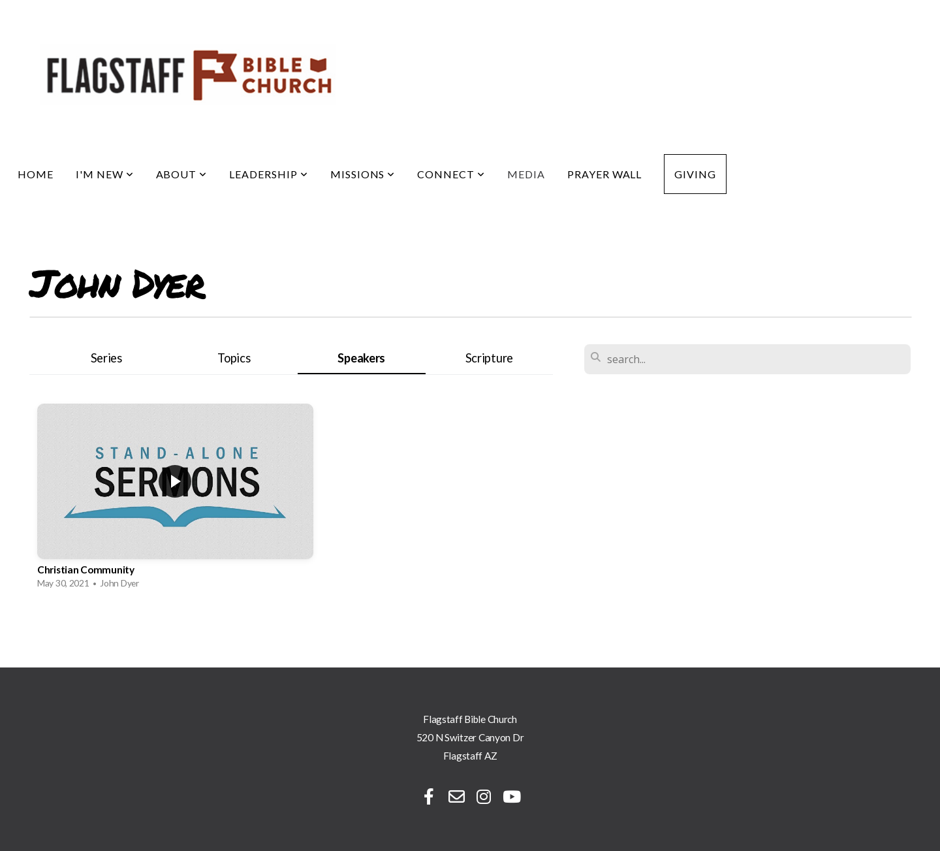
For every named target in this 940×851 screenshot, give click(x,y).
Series (106, 358)
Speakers (361, 358)
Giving (695, 174)
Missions (363, 174)
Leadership (268, 174)
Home (36, 174)
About (182, 174)
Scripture (489, 358)
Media (526, 174)
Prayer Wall (604, 174)
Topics (233, 358)
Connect (451, 174)
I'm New (105, 174)
